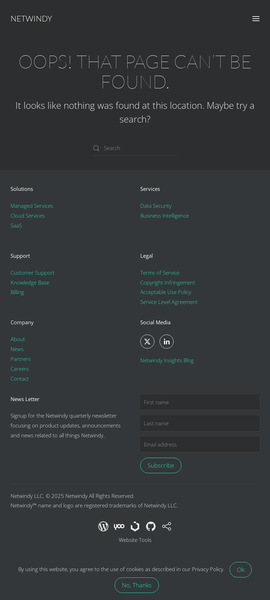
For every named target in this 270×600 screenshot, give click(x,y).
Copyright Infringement (167, 282)
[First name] (199, 402)
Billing (17, 291)
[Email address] (199, 444)
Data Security (156, 205)
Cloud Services (28, 215)
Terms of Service (159, 272)
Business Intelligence (164, 215)
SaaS (16, 225)
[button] (255, 18)
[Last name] (199, 423)
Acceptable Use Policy (165, 291)
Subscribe (161, 465)
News (17, 348)
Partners (21, 358)
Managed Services (32, 205)
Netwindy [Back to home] (31, 18)
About (18, 339)
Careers (20, 368)
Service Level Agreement (169, 301)
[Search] (135, 148)
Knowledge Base (30, 282)
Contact (20, 378)
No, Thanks (137, 585)
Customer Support (32, 272)
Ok (240, 569)
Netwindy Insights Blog (167, 360)
